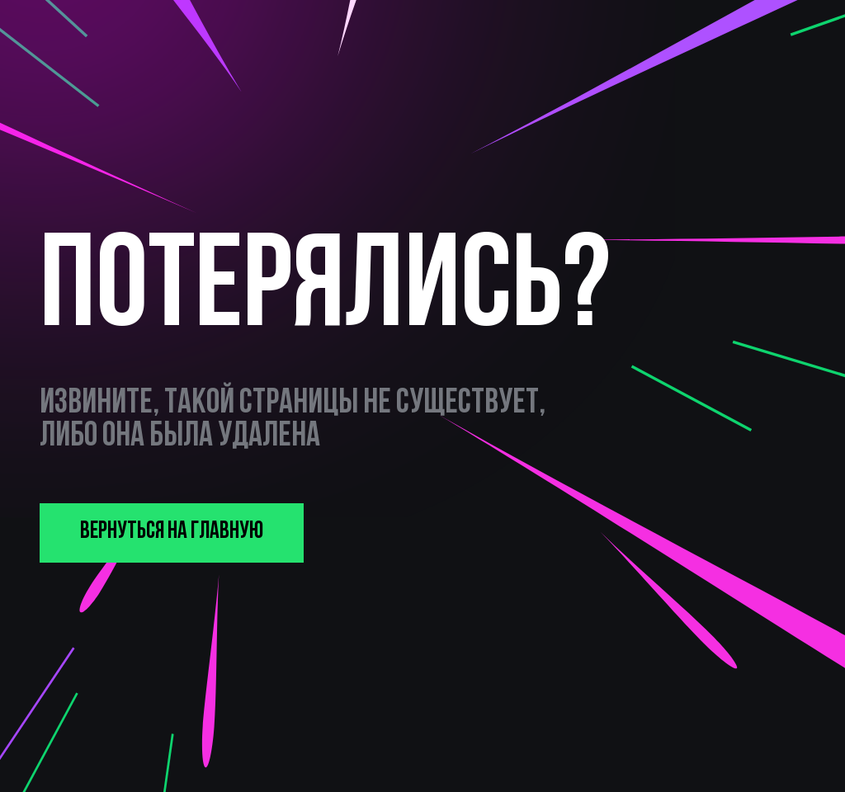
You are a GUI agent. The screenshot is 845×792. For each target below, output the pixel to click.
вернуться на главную (171, 532)
